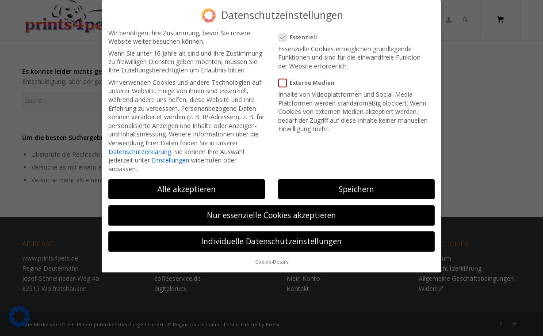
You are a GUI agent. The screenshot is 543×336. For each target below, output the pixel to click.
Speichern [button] (356, 185)
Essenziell (301, 34)
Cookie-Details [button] (271, 258)
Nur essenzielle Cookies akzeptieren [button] (271, 211)
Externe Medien (310, 79)
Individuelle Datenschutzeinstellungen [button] (271, 237)
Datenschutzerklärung (139, 147)
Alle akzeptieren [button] (186, 185)
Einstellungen (170, 156)
